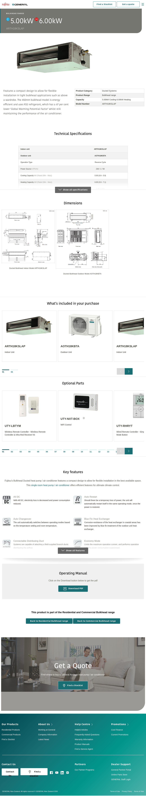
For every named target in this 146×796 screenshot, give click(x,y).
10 (82, 452)
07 (56, 452)
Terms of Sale (139, 792)
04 (29, 452)
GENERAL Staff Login (120, 780)
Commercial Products (11, 735)
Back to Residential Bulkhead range (49, 621)
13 (108, 452)
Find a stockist (34, 773)
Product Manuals (82, 745)
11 (91, 452)
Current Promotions (119, 735)
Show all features (73, 551)
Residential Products (11, 730)
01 (3, 372)
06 (47, 452)
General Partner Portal (121, 770)
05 (38, 452)
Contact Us (10, 773)
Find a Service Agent (84, 749)
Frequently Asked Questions (87, 735)
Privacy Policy (128, 792)
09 (73, 452)
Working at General (46, 730)
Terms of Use (116, 792)
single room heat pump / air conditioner (50, 486)
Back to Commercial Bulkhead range (96, 621)
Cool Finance (117, 730)
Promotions (118, 725)
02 (12, 372)
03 (21, 452)
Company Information (47, 735)
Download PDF (73, 589)
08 (64, 452)
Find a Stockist (104, 4)
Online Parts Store (119, 775)
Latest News (43, 740)
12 (99, 452)
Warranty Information (84, 740)
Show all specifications (73, 190)
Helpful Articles (81, 730)
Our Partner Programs (84, 770)
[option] (28, 242)
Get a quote (128, 4)
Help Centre (82, 725)
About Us (44, 725)
